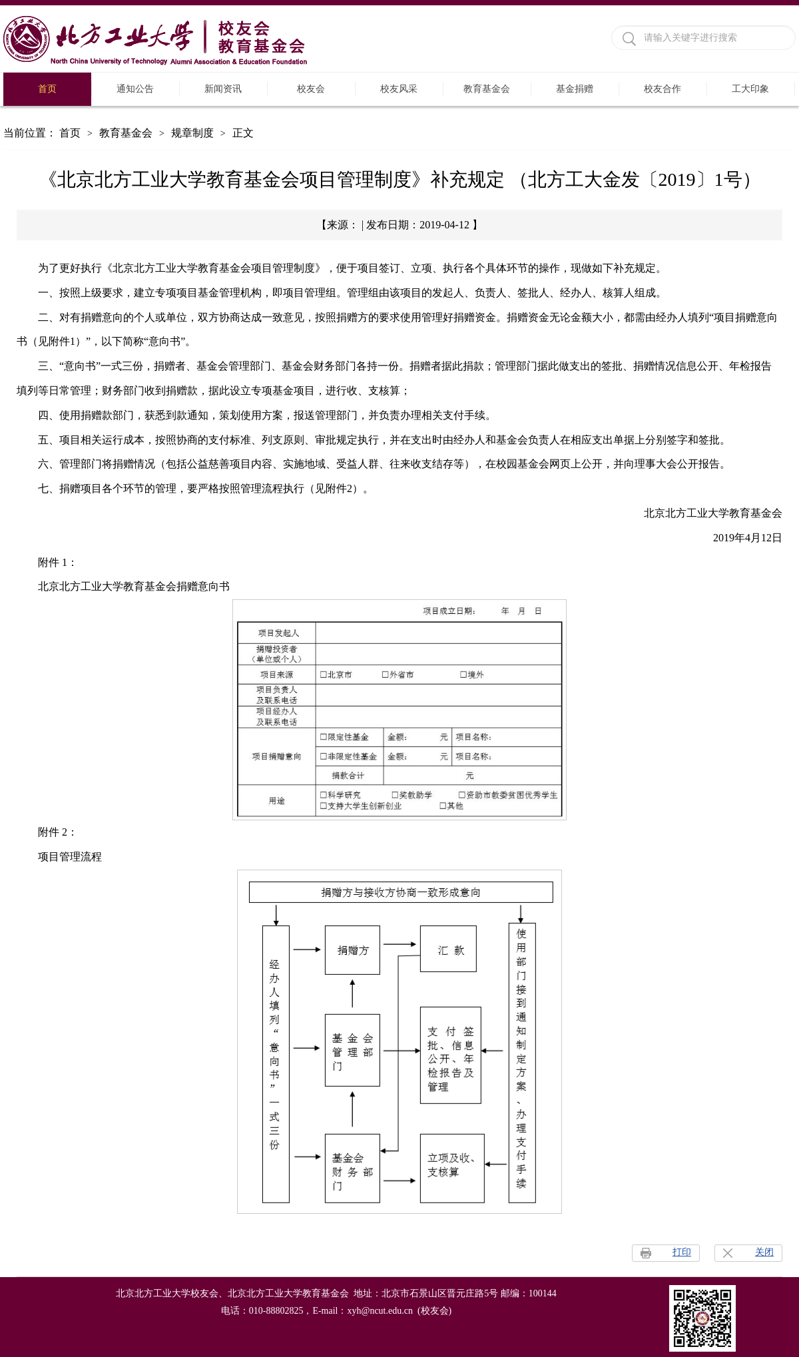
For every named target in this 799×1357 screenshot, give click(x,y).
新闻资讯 (223, 89)
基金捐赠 (574, 89)
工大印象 (750, 89)
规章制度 (192, 132)
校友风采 (398, 89)
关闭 (764, 1252)
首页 (47, 89)
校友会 (311, 89)
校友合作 (662, 89)
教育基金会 (486, 89)
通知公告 (135, 89)
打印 (681, 1252)
